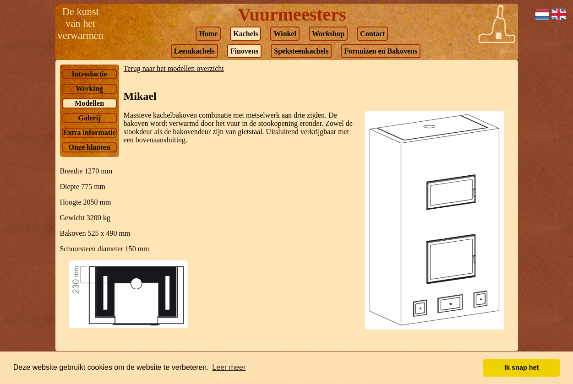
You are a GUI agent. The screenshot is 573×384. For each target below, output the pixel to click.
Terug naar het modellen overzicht (174, 68)
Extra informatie (89, 132)
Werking (89, 88)
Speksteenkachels (301, 51)
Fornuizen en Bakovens (380, 51)
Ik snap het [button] (521, 367)
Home (208, 34)
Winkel (284, 34)
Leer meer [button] (229, 367)
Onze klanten (89, 147)
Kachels (245, 34)
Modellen (89, 103)
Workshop (328, 34)
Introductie (89, 74)
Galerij (89, 118)
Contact (372, 34)
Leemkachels (194, 51)
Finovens (244, 51)
